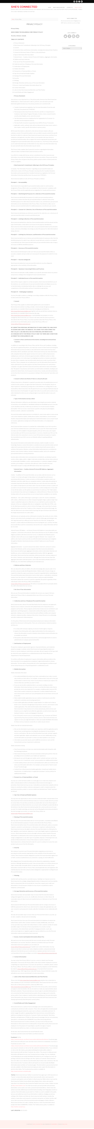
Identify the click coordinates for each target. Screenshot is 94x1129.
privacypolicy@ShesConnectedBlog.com (22, 813)
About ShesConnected (59, 7)
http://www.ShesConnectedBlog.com (21, 315)
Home (49, 7)
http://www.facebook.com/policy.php (21, 1071)
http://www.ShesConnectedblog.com (21, 311)
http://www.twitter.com (18, 1085)
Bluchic (65, 1124)
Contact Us (70, 7)
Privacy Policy (78, 7)
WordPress (54, 1124)
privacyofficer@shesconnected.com (20, 324)
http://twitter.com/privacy (18, 1106)
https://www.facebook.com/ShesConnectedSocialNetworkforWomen (29, 1039)
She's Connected (24, 6)
